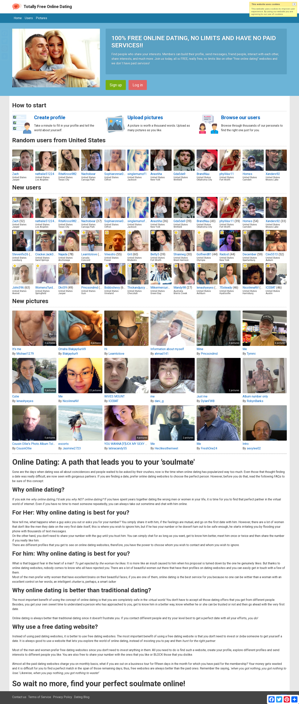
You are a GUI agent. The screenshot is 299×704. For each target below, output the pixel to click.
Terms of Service (39, 697)
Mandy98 (180, 287)
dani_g (159, 401)
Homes (247, 174)
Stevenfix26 (20, 254)
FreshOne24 (209, 448)
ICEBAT (271, 287)
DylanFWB (208, 401)
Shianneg (180, 254)
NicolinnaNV (251, 287)
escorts (63, 444)
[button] (294, 4)
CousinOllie (24, 448)
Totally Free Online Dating (48, 6)
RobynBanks (255, 401)
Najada (62, 254)
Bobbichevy (112, 287)
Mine (200, 349)
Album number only (255, 396)
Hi (105, 349)
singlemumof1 (137, 174)
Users (29, 18)
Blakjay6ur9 (70, 353)
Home (18, 18)
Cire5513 (272, 254)
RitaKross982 (67, 174)
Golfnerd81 (204, 254)
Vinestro (110, 254)
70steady (225, 287)
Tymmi (251, 353)
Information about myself (167, 349)
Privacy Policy (62, 697)
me (152, 396)
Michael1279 (25, 353)
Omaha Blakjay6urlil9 (72, 349)
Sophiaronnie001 (115, 174)
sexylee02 (254, 448)
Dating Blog (81, 697)
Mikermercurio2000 (163, 287)
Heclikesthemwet (166, 448)
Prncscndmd (89, 287)
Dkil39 (62, 287)
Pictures (41, 18)
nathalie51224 (44, 174)
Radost (224, 254)
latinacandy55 (118, 448)
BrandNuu (203, 174)
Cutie (15, 396)
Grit (129, 254)
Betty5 (154, 254)
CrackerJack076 (46, 254)
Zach (15, 174)
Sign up (116, 85)
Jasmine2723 (72, 448)
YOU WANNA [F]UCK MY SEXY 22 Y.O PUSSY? (134, 444)
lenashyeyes (205, 287)
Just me (202, 396)
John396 (18, 287)
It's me (16, 349)
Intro (246, 444)
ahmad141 (162, 353)
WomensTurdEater (47, 287)
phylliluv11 (226, 174)
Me (245, 349)
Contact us (19, 697)
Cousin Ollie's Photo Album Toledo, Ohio (39, 444)
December (249, 254)
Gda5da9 (179, 174)
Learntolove (89, 254)
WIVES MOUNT (114, 396)
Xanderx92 (273, 174)
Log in (138, 85)
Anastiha (156, 174)
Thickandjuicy (136, 287)
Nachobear (88, 174)
